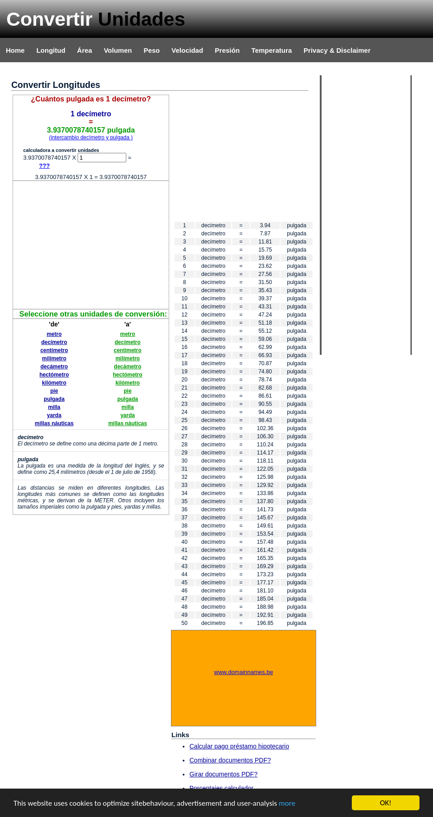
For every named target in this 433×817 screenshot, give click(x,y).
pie (54, 391)
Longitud (51, 50)
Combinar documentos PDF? (230, 760)
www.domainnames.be (243, 672)
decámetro (54, 366)
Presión (227, 50)
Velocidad (187, 50)
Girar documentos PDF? (223, 774)
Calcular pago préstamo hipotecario (239, 746)
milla (54, 407)
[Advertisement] (91, 244)
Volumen (118, 50)
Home (15, 50)
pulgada (54, 399)
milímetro (54, 358)
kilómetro (54, 383)
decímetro (54, 342)
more (287, 803)
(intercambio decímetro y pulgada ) (91, 137)
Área (84, 50)
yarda (54, 415)
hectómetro (54, 375)
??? (44, 165)
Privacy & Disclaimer (337, 50)
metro (53, 334)
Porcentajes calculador (221, 788)
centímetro (54, 350)
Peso (151, 50)
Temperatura (271, 50)
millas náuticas (54, 423)
